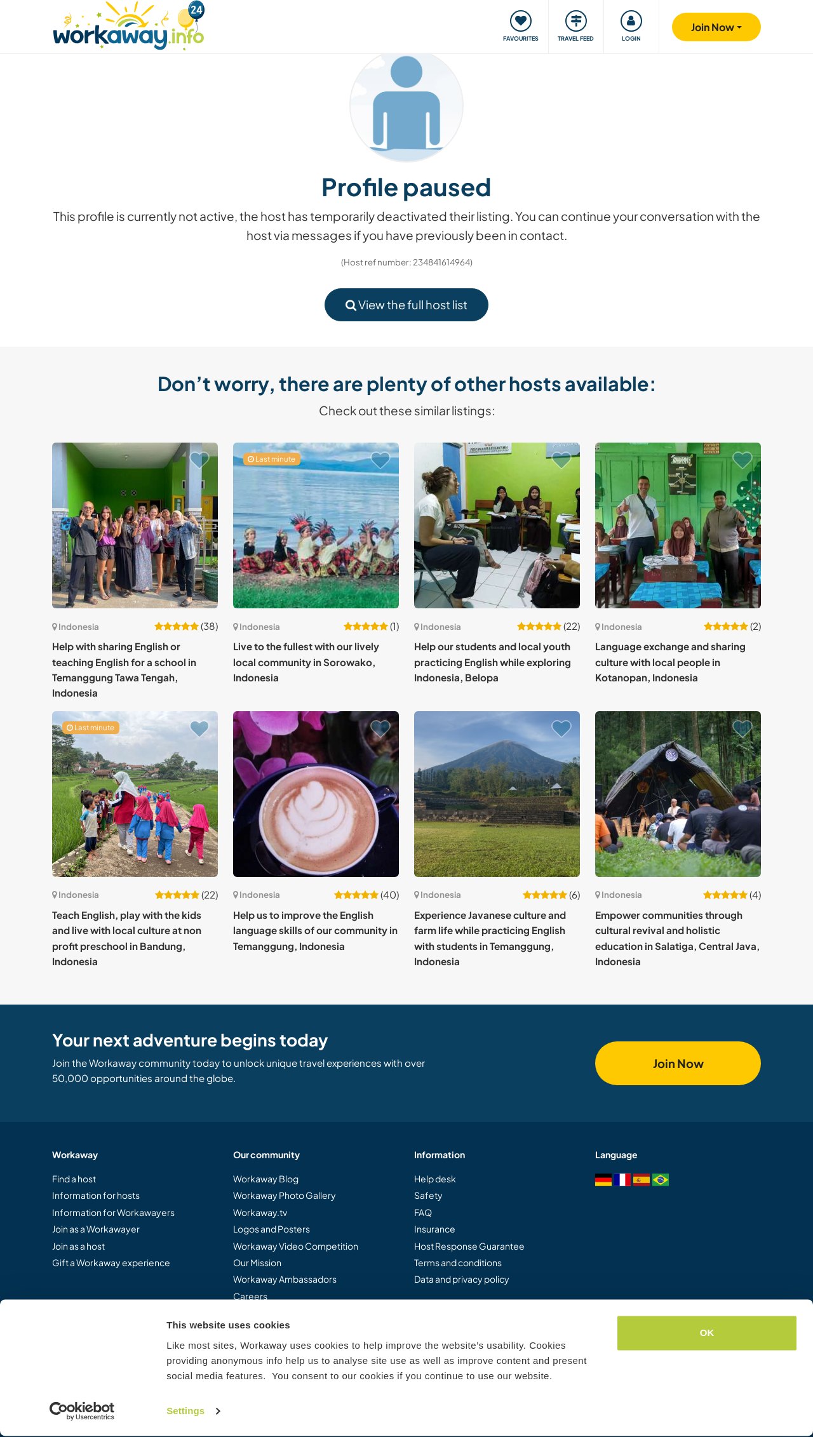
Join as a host (78, 1246)
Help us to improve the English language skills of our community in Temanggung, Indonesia (315, 930)
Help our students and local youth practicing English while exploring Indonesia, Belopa (492, 661)
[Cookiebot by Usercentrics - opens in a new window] (82, 1412)
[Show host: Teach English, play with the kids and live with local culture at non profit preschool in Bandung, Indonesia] (135, 794)
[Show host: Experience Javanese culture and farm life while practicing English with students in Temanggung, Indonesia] (497, 794)
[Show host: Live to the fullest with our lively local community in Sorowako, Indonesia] (316, 525)
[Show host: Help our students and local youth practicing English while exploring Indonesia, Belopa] (497, 525)
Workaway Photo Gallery (284, 1195)
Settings (185, 1412)
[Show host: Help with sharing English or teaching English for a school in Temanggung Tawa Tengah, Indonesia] (135, 525)
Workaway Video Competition (295, 1246)
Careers (250, 1296)
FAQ (423, 1212)
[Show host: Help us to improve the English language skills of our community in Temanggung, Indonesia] (316, 794)
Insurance (434, 1228)
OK (707, 1333)
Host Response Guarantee (469, 1246)
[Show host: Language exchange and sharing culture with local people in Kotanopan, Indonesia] (678, 525)
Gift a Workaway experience (111, 1262)
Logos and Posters (271, 1228)
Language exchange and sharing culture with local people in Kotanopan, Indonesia (670, 661)
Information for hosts (96, 1195)
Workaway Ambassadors (285, 1279)
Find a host (74, 1178)
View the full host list (406, 304)
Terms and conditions (458, 1262)
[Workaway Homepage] (128, 24)
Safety (428, 1195)
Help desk (435, 1178)
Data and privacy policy (461, 1279)
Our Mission (257, 1262)
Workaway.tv (260, 1212)
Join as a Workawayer (96, 1228)
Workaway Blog (266, 1178)
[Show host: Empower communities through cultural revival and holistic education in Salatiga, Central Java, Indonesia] (678, 794)
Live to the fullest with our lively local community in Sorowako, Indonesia (306, 661)
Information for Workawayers (113, 1212)
